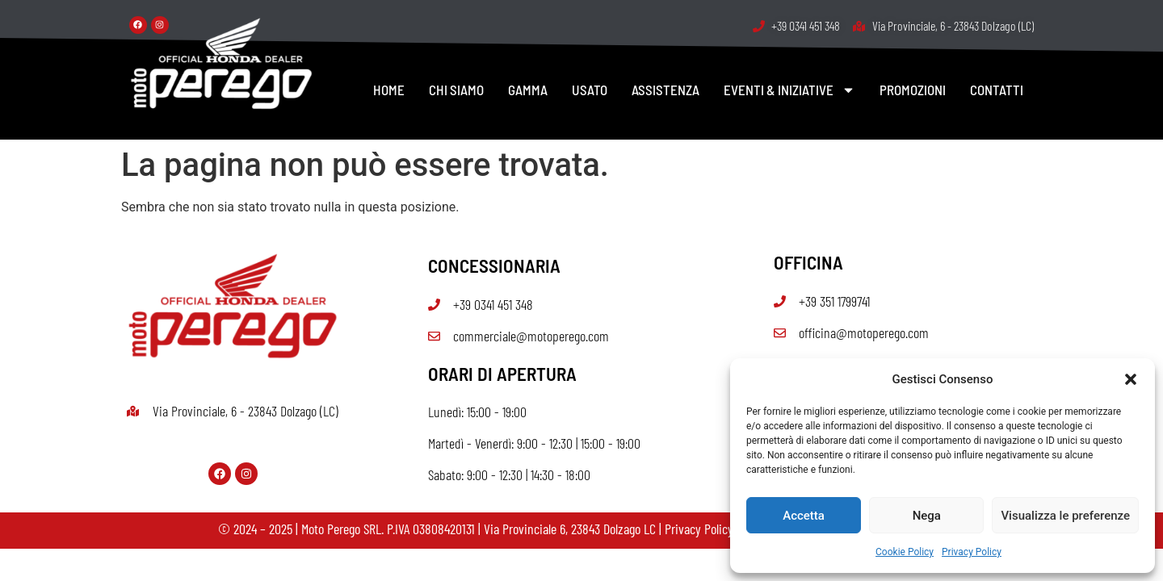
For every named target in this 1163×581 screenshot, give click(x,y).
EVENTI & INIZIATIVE (789, 90)
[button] (1131, 379)
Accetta (804, 515)
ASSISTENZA (665, 90)
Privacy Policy (971, 552)
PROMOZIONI (913, 90)
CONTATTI (996, 90)
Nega (927, 515)
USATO (589, 90)
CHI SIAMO (456, 90)
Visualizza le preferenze (1065, 515)
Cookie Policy (904, 552)
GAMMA (528, 90)
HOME (389, 90)
